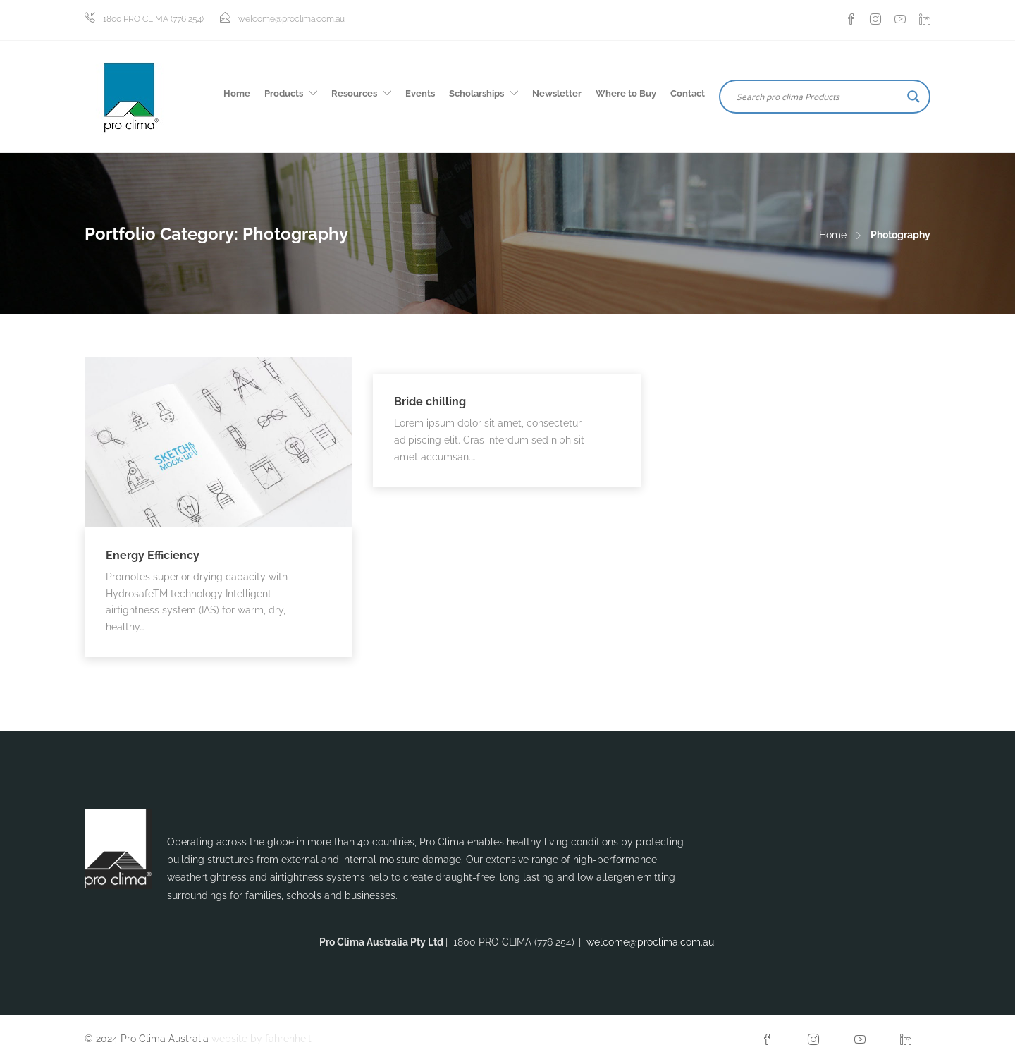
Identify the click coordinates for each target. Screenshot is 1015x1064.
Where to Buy (626, 93)
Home (236, 93)
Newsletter (557, 93)
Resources (354, 93)
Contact (687, 93)
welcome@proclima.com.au (291, 19)
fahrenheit (288, 1038)
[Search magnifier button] (913, 96)
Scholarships (476, 93)
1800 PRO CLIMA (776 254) (153, 19)
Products (283, 93)
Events (420, 93)
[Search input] (818, 96)
